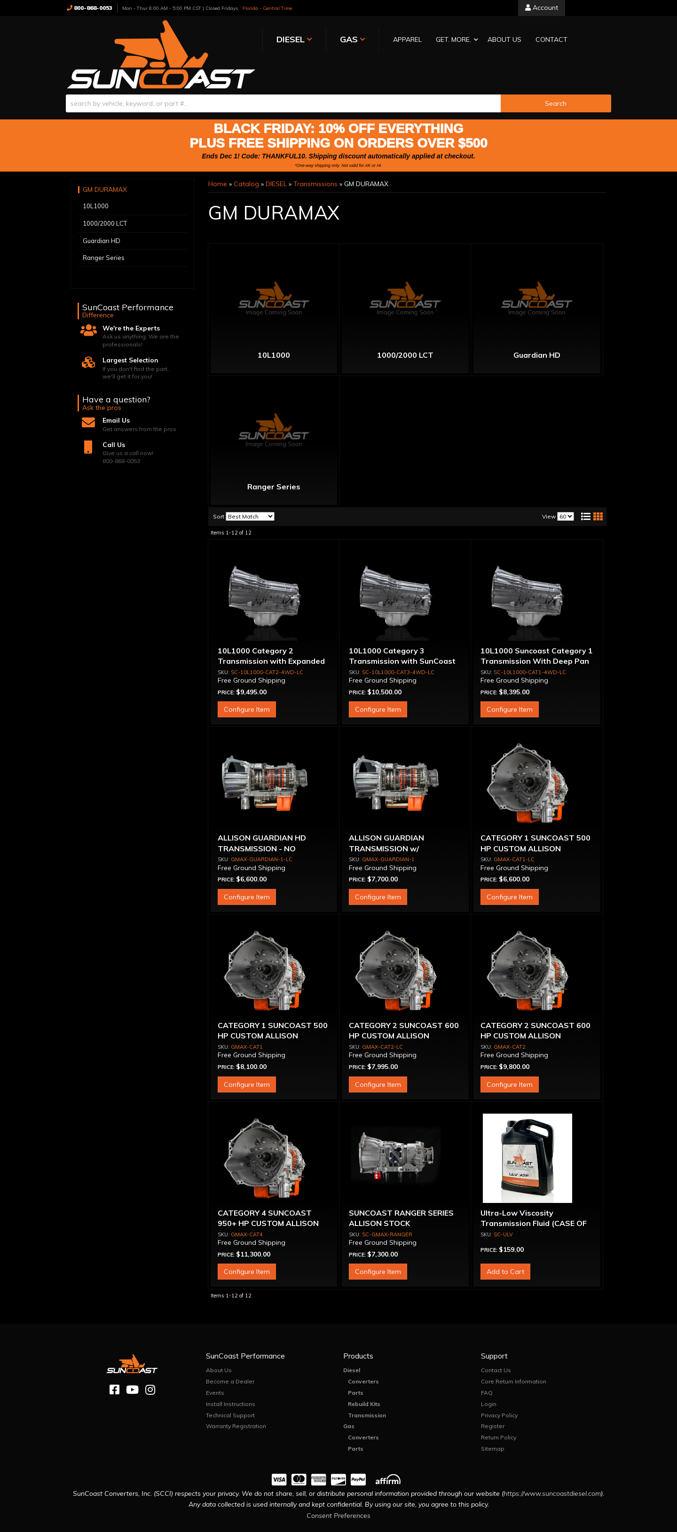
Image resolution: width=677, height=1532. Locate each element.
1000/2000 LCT (405, 327)
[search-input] (283, 76)
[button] (373, 40)
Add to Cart (505, 1244)
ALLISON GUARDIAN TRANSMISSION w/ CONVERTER (386, 821)
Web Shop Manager (432, 1524)
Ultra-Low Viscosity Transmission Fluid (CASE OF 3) (533, 1195)
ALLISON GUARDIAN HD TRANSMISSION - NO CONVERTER (262, 821)
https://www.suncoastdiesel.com (552, 1465)
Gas (348, 1398)
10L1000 (274, 327)
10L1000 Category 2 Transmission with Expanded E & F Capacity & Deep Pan (271, 633)
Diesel (351, 1342)
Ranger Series (273, 459)
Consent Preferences (338, 1488)
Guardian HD (536, 327)
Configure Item (247, 682)
